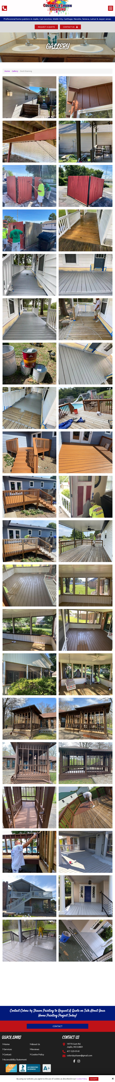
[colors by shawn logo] (57, 7)
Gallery (15, 71)
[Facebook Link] (75, 1062)
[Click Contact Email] (79, 1056)
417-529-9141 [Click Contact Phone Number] (73, 1051)
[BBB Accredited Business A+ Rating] (36, 1067)
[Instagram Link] (79, 1062)
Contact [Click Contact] (57, 1026)
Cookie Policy (81, 1079)
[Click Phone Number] (4, 8)
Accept (94, 1079)
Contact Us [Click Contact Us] (71, 27)
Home (7, 71)
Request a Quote (45, 27)
